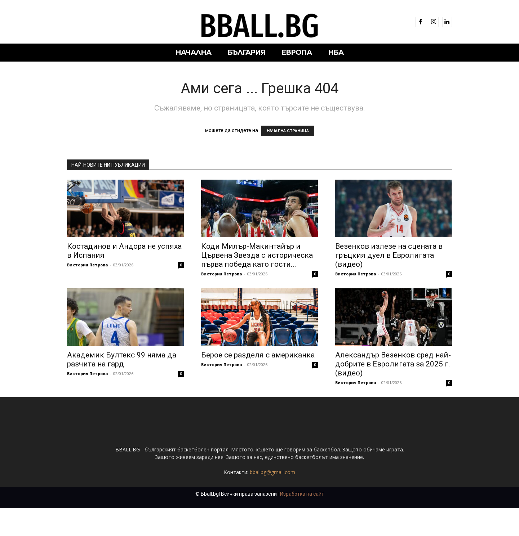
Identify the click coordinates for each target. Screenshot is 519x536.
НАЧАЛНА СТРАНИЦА (288, 131)
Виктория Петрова (87, 264)
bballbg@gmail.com (272, 472)
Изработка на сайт (302, 494)
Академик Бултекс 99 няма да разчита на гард (121, 359)
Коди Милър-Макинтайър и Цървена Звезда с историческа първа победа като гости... (257, 255)
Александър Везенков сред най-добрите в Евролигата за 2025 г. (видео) (393, 364)
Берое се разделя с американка (258, 355)
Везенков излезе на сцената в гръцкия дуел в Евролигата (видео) (389, 255)
